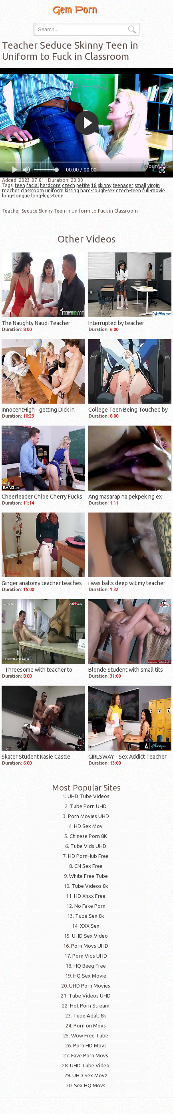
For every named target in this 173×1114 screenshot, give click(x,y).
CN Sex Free (88, 866)
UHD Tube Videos (88, 796)
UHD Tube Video (89, 1065)
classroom (32, 190)
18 (94, 185)
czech (68, 185)
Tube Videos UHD (90, 995)
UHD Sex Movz (89, 1075)
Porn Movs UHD (89, 945)
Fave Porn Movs (89, 1055)
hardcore (50, 185)
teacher (11, 190)
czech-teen (128, 190)
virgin (153, 185)
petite (83, 185)
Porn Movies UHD (88, 816)
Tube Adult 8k (89, 1015)
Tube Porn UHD (88, 806)
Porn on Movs (90, 1025)
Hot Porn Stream (89, 1005)
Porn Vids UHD (89, 955)
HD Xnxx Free (89, 896)
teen (20, 185)
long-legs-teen (47, 195)
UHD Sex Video (90, 936)
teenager (123, 185)
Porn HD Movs (90, 1045)
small (140, 185)
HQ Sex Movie (89, 975)
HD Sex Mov (88, 826)
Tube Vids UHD (88, 846)
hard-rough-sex (97, 190)
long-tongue (16, 195)
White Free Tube (88, 876)
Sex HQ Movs (89, 1085)
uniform (54, 190)
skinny (104, 185)
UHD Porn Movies (89, 985)
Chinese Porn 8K (88, 836)
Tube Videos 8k (90, 886)
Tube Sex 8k (89, 916)
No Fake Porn (89, 906)
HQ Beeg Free (90, 965)
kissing (72, 190)
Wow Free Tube (89, 1035)
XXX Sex (89, 926)
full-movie (153, 190)
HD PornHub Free (88, 856)
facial (32, 185)
